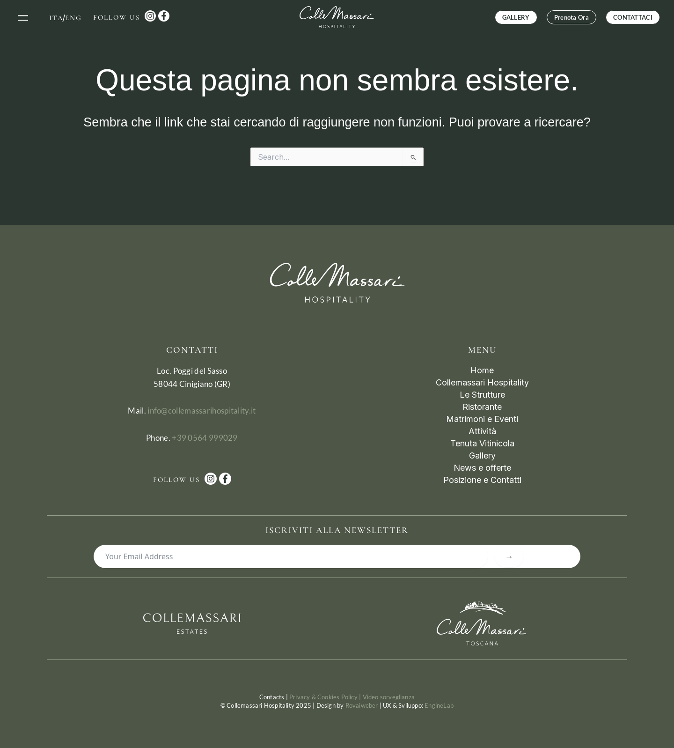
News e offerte (482, 468)
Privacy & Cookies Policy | (325, 697)
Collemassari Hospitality (482, 382)
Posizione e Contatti (482, 480)
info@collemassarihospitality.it (201, 410)
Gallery (482, 455)
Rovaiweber (361, 705)
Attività (482, 431)
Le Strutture (482, 395)
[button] (23, 17)
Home (482, 370)
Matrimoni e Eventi (482, 419)
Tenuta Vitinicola (482, 443)
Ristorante (482, 407)
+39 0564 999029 (205, 438)
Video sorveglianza (389, 697)
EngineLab (439, 705)
